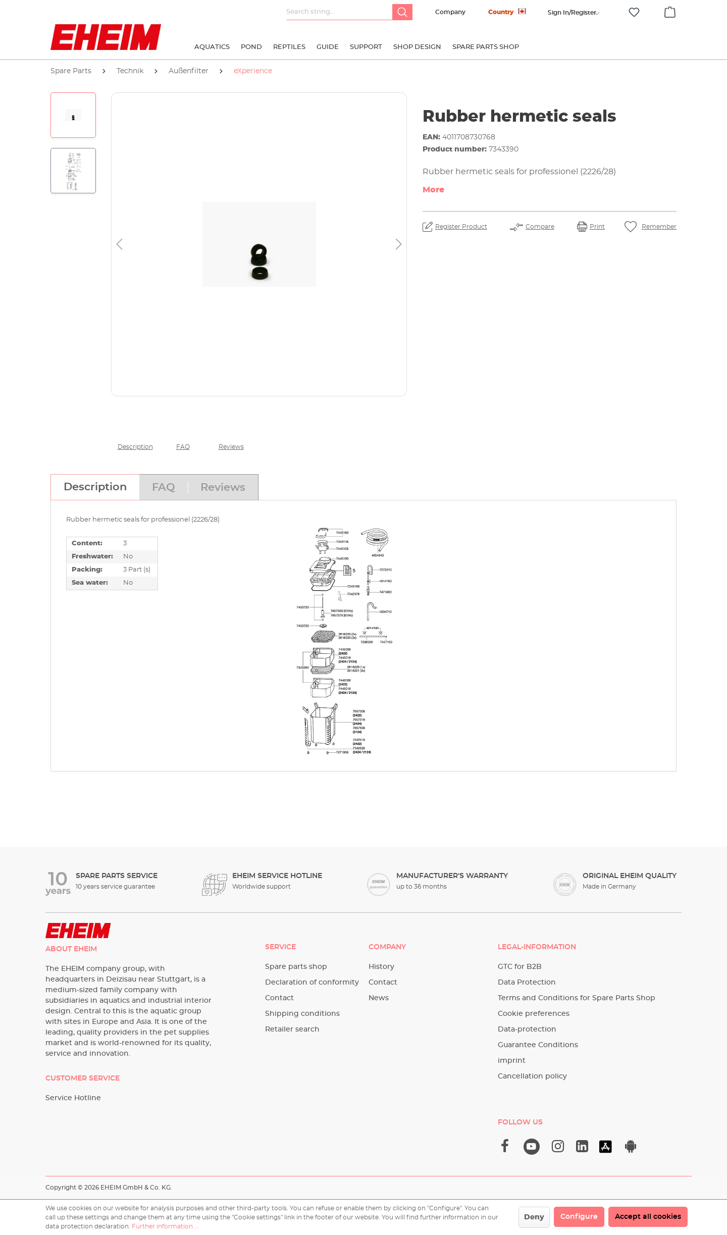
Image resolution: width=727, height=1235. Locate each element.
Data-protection (527, 1029)
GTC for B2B (520, 966)
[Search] (402, 12)
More (433, 190)
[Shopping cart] (670, 11)
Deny (534, 1217)
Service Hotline (73, 1098)
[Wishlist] (634, 12)
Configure (579, 1216)
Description (135, 447)
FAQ (183, 447)
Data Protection (527, 982)
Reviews (231, 447)
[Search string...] (339, 12)
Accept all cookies (648, 1216)
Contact (279, 998)
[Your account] (572, 13)
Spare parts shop (296, 966)
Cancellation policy (532, 1076)
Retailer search (292, 1029)
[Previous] (119, 244)
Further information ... (165, 1226)
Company (450, 12)
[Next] (398, 244)
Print (597, 227)
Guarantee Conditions (538, 1045)
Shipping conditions (302, 1013)
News (379, 998)
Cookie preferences (533, 1013)
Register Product (461, 227)
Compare (540, 227)
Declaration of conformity (312, 982)
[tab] (94, 487)
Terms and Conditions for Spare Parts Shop (576, 998)
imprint (512, 1060)
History (381, 966)
